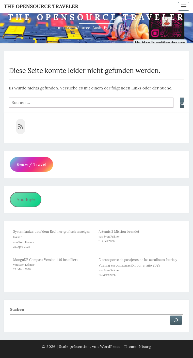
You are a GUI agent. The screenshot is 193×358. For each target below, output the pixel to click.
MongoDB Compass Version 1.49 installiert (45, 260)
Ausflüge (26, 199)
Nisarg (145, 346)
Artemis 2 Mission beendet (119, 231)
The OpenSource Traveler (41, 6)
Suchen (17, 309)
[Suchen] (176, 320)
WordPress (110, 346)
